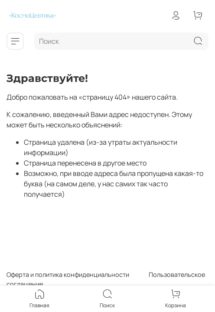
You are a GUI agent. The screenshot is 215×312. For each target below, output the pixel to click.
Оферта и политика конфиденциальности (68, 274)
